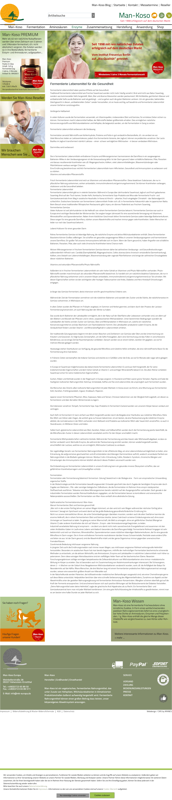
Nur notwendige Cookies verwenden (73, 795)
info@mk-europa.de (21, 693)
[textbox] (69, 15)
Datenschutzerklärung (38, 786)
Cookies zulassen (102, 795)
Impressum (43, 789)
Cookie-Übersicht (111, 789)
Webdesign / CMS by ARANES (159, 711)
